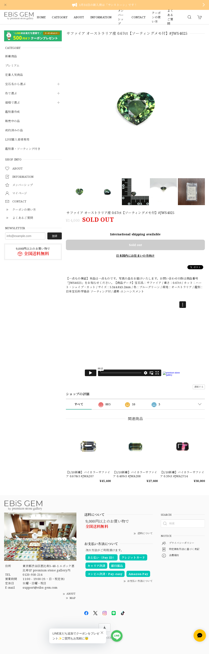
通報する (198, 386)
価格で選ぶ (12, 102)
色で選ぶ (11, 93)
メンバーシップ (121, 17)
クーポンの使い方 (156, 17)
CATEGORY (60, 17)
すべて (78, 404)
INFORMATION (101, 17)
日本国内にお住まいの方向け (135, 256)
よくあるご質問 (170, 17)
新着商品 (11, 56)
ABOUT (79, 17)
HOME (41, 17)
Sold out (135, 245)
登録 (54, 236)
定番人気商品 (14, 75)
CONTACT (139, 17)
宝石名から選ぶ (15, 84)
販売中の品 (12, 121)
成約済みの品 (14, 130)
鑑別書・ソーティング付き (22, 149)
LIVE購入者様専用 (17, 139)
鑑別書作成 (12, 112)
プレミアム (12, 65)
